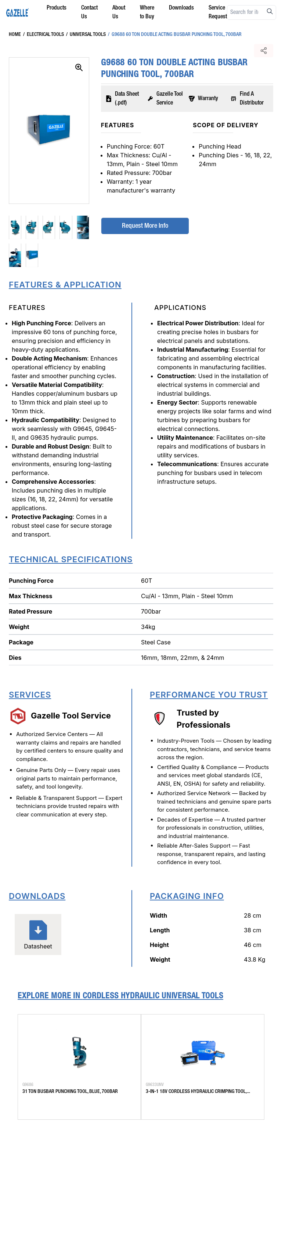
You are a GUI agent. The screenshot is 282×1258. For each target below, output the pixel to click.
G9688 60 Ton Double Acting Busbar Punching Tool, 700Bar (174, 34)
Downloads (181, 8)
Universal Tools (85, 34)
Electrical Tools (42, 34)
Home (15, 34)
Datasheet (38, 934)
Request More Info (144, 226)
